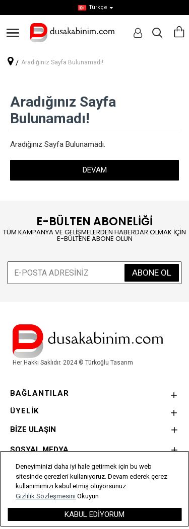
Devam (95, 169)
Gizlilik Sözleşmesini (46, 496)
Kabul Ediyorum (94, 514)
